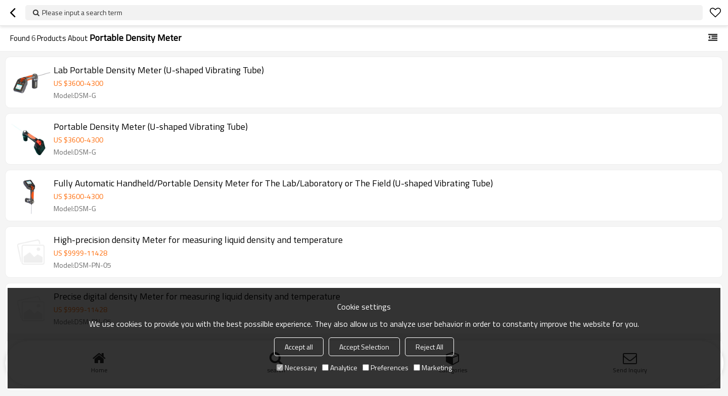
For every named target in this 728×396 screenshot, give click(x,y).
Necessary (297, 367)
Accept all (299, 346)
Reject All (429, 346)
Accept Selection (364, 346)
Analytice (339, 367)
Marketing (433, 367)
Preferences (385, 367)
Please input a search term (82, 12)
